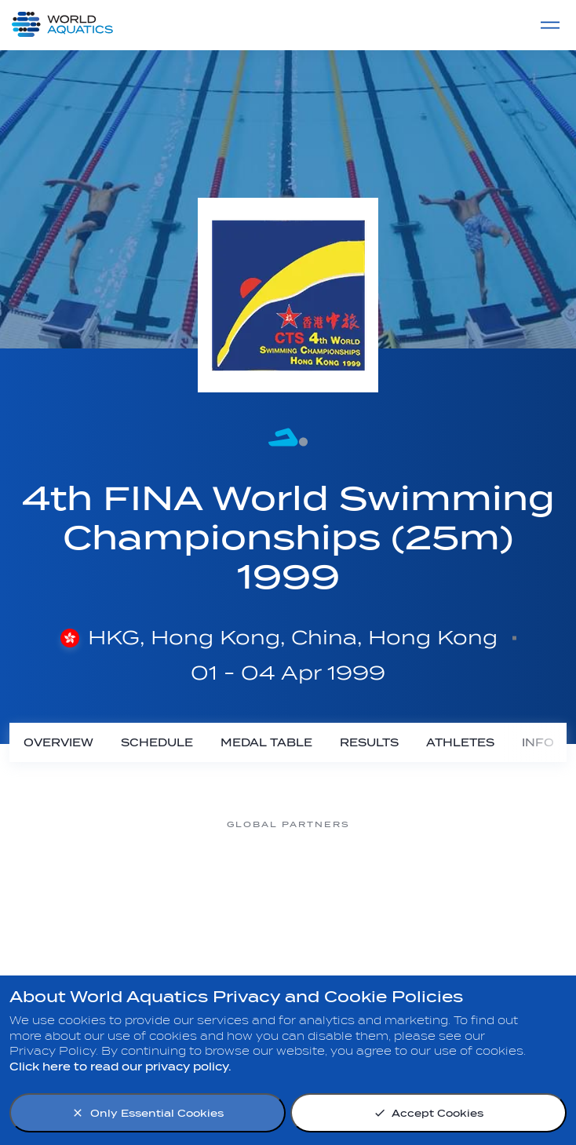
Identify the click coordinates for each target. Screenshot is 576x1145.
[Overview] (58, 742)
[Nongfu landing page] (225, 883)
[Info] (537, 742)
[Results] (369, 742)
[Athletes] (460, 742)
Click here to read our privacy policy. (120, 1067)
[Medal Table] (266, 742)
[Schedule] (156, 742)
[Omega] (351, 883)
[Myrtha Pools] (100, 883)
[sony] (476, 883)
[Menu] (550, 25)
